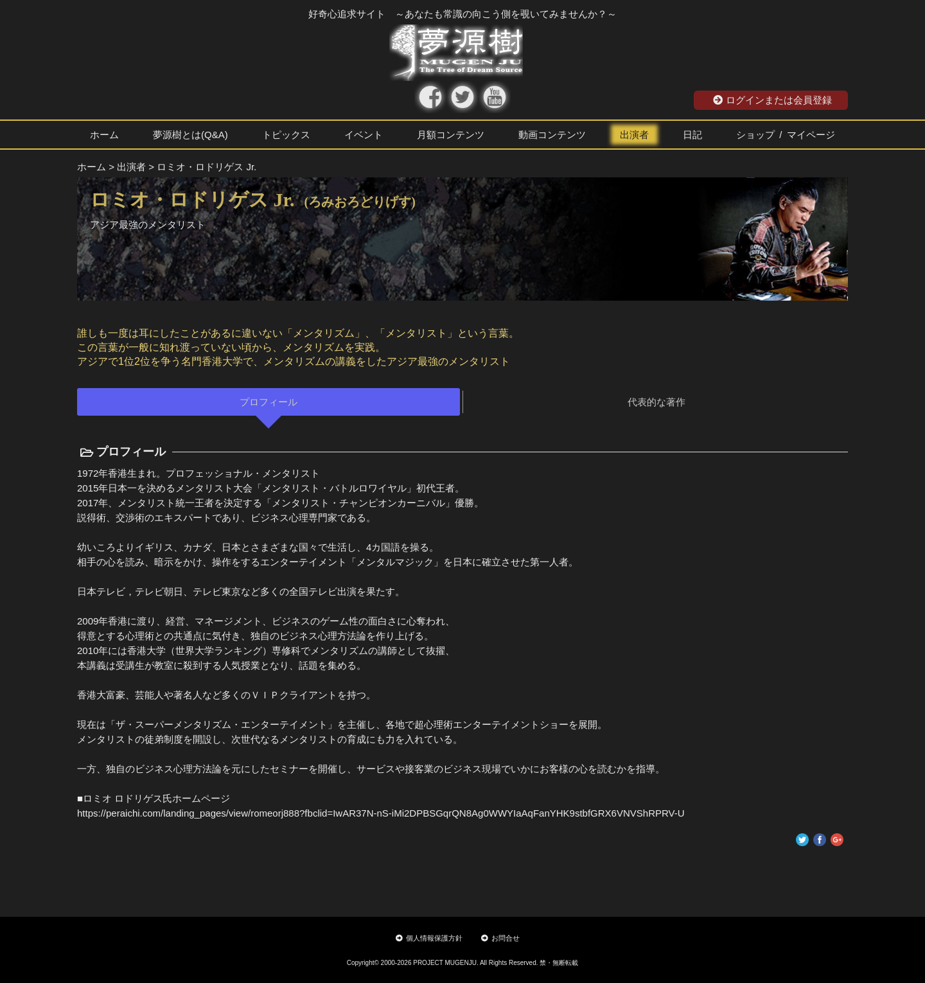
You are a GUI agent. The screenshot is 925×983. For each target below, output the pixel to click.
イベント (363, 134)
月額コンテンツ (450, 134)
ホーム (104, 134)
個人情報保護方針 (429, 938)
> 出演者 (127, 166)
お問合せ (500, 938)
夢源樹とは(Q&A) (190, 134)
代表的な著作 (656, 401)
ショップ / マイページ (785, 134)
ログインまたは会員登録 (772, 99)
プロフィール (268, 401)
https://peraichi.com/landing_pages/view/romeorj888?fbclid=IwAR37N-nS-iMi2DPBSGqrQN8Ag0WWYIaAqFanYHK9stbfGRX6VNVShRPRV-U (381, 813)
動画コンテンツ (552, 134)
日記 (692, 134)
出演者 (634, 134)
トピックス (286, 134)
